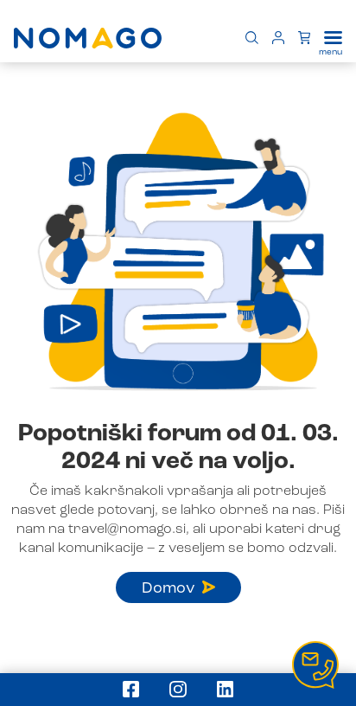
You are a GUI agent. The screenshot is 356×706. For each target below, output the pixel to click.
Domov (178, 588)
